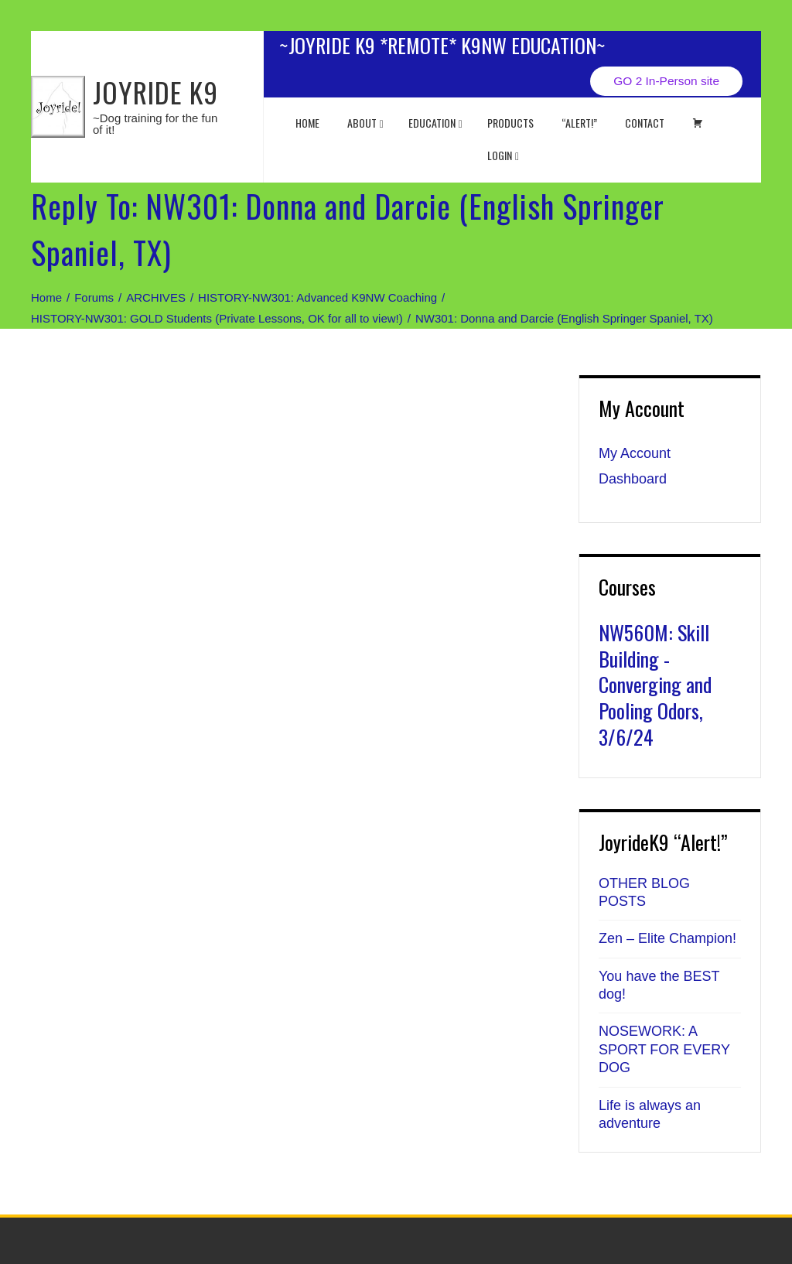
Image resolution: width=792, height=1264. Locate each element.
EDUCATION (435, 122)
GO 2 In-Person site (666, 80)
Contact (644, 122)
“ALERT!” (579, 122)
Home (307, 122)
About (365, 122)
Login (503, 155)
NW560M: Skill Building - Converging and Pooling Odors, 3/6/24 (655, 684)
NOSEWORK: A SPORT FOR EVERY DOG (664, 1049)
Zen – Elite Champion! (667, 938)
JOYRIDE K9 (155, 91)
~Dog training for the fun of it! (155, 123)
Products (510, 122)
